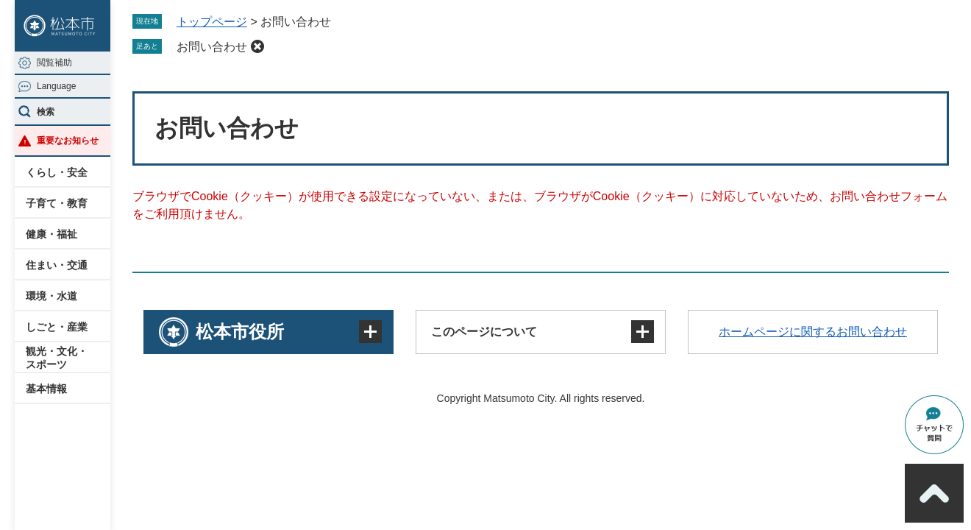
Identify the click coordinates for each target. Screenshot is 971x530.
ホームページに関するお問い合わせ (813, 331)
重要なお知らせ (68, 140)
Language (56, 86)
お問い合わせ (212, 46)
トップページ (212, 21)
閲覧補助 (54, 62)
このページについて (484, 331)
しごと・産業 (57, 327)
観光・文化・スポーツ (57, 357)
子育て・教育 (57, 203)
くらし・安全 (57, 172)
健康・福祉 (51, 234)
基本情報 (46, 389)
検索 (45, 112)
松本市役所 (240, 332)
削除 (257, 46)
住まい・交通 (57, 265)
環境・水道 (51, 296)
